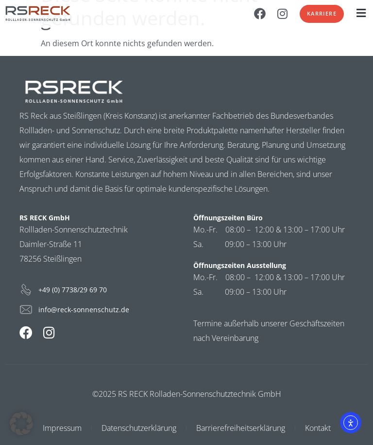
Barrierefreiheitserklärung (240, 428)
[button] (361, 13)
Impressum (62, 428)
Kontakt (318, 428)
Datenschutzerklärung (139, 428)
